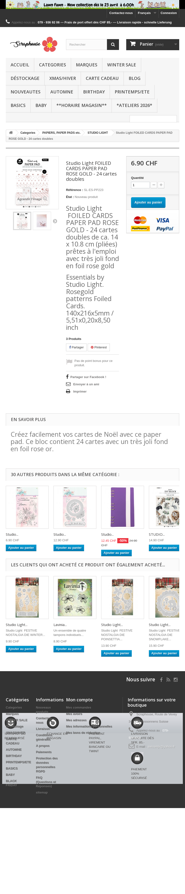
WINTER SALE (121, 65)
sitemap (42, 792)
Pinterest (99, 347)
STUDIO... (157, 534)
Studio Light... (16, 624)
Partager (76, 347)
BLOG (134, 78)
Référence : (74, 190)
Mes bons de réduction (83, 732)
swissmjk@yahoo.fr (161, 746)
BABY (40, 105)
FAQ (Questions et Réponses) (46, 782)
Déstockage (25, 78)
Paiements (44, 752)
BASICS (18, 105)
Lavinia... (60, 624)
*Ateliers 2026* (134, 105)
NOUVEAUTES (25, 92)
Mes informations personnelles (89, 726)
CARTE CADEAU (102, 78)
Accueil (20, 65)
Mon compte (79, 700)
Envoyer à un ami (86, 384)
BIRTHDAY (94, 92)
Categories (52, 65)
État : (70, 197)
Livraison (43, 729)
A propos (43, 745)
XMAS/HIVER (62, 78)
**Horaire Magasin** (81, 105)
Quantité (137, 178)
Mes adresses (76, 720)
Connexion (169, 13)
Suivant (55, 220)
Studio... (12, 534)
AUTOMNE (61, 92)
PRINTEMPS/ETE (132, 92)
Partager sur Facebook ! (88, 377)
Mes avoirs (74, 714)
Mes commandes (78, 707)
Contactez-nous (121, 13)
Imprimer (80, 391)
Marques (86, 65)
